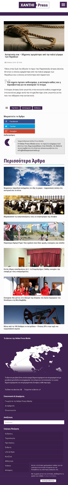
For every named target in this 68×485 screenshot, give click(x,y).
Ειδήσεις (37, 108)
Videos (8, 456)
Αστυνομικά (26, 108)
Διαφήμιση (9, 396)
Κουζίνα (8, 447)
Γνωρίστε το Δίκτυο (32, 380)
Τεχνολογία (10, 428)
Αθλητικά (9, 451)
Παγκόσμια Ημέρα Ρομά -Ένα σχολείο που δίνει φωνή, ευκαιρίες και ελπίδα (34, 233)
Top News (15, 108)
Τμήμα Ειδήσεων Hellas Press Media (31, 131)
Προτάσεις (9, 433)
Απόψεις (9, 460)
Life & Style (9, 442)
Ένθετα (8, 437)
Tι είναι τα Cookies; (50, 476)
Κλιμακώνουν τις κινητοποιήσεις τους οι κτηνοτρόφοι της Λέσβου (30, 207)
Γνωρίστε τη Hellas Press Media (18, 391)
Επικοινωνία (10, 400)
